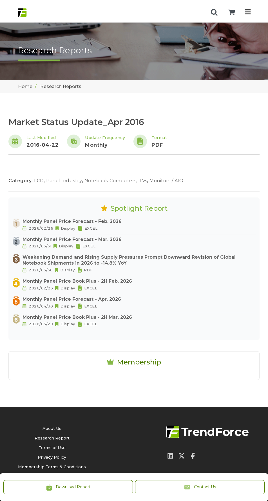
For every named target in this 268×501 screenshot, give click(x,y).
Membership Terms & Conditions (52, 466)
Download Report (68, 487)
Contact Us (200, 487)
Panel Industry (64, 180)
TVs (143, 180)
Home (25, 86)
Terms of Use (52, 447)
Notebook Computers (111, 180)
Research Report (52, 438)
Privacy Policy (52, 457)
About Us (52, 428)
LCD (39, 180)
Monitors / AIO (166, 180)
